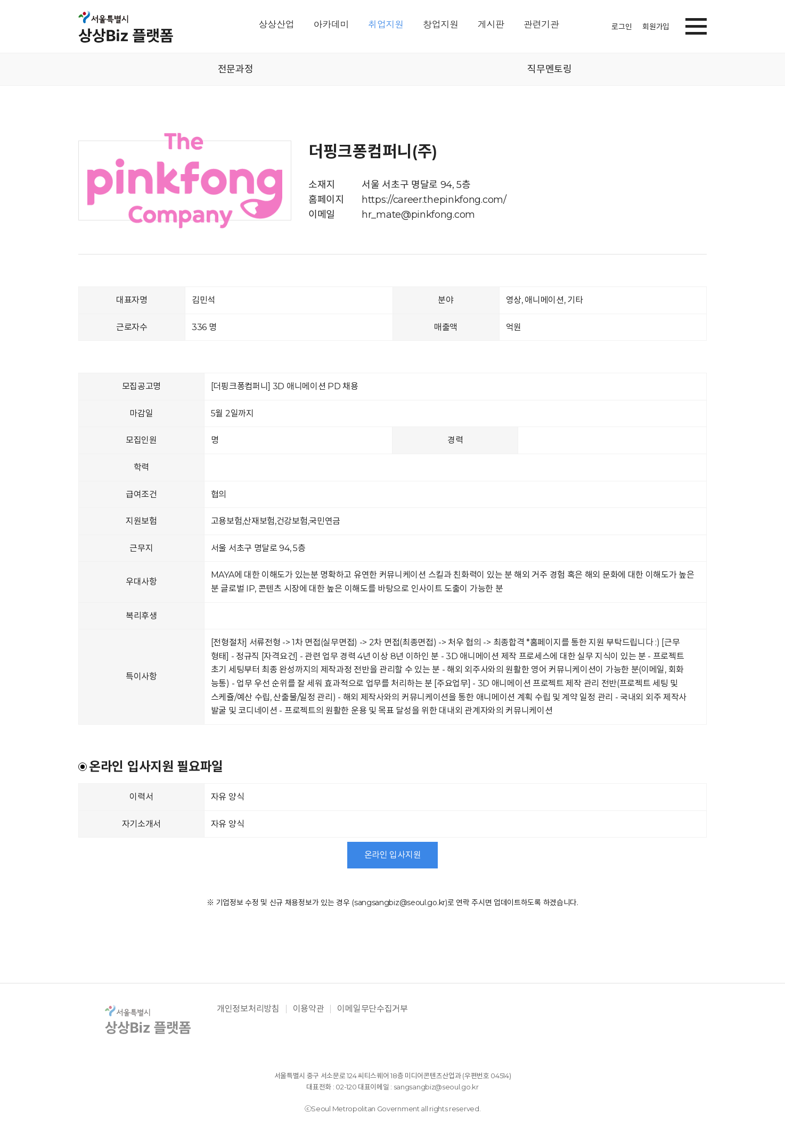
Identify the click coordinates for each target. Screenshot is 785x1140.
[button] (696, 24)
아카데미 (331, 24)
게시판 (491, 24)
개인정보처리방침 (248, 1009)
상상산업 (277, 24)
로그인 (621, 26)
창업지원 (441, 24)
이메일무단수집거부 (372, 1009)
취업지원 (386, 24)
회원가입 (655, 26)
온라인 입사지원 (392, 855)
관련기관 (541, 24)
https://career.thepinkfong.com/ (434, 200)
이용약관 (308, 1009)
